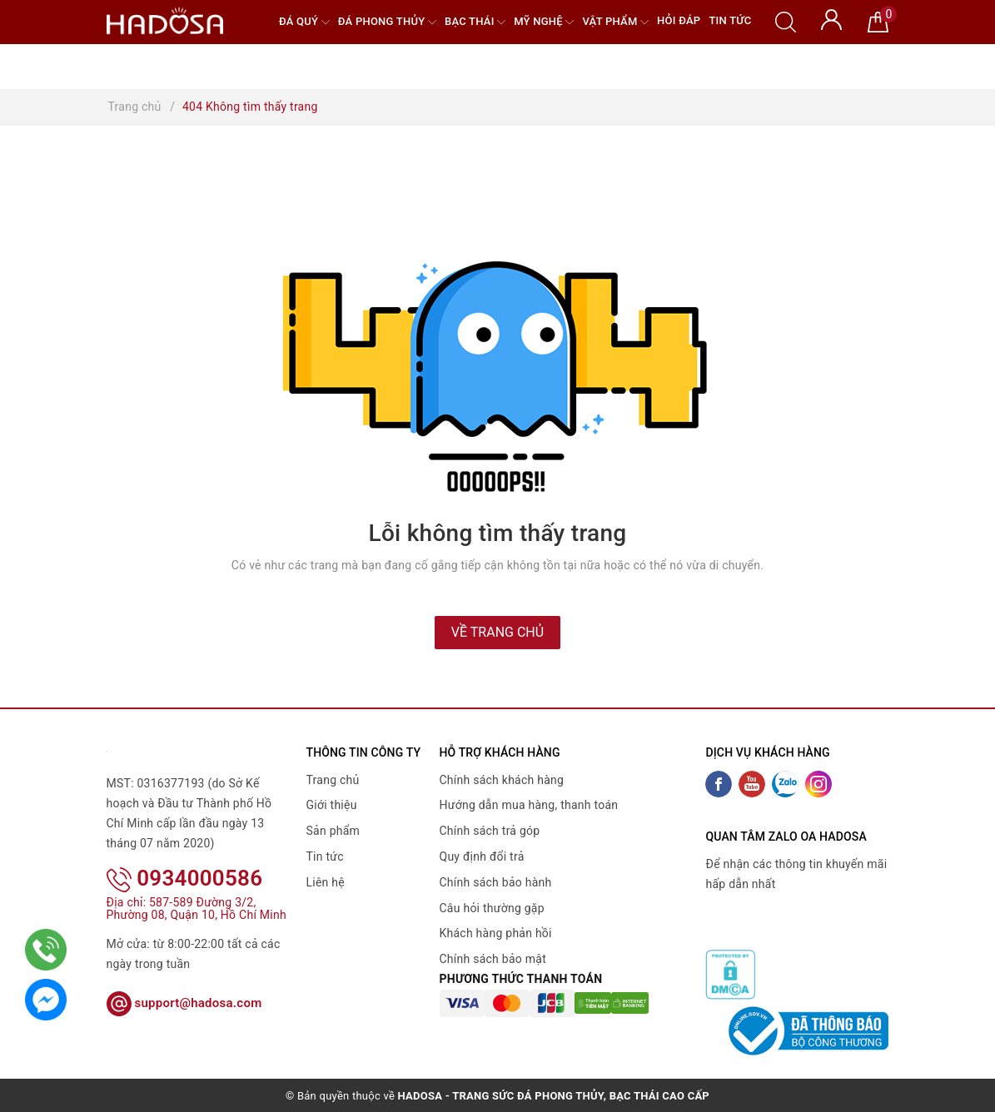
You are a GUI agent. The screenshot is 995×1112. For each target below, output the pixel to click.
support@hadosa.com (184, 1002)
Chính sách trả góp (490, 830)
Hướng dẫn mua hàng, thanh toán (529, 805)
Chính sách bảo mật (493, 959)
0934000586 (185, 878)
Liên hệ (325, 882)
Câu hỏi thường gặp (492, 908)
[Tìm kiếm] (785, 20)
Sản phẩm (333, 830)
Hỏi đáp (678, 20)
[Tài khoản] (831, 18)
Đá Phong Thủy (387, 22)
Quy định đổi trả (482, 856)
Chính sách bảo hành (496, 882)
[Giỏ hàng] (878, 20)
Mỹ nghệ (544, 22)
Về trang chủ (497, 632)
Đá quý (304, 22)
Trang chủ (333, 780)
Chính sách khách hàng (502, 780)
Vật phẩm (615, 22)
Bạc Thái (475, 22)
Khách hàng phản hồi (496, 933)
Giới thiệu (331, 805)
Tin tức (730, 20)
